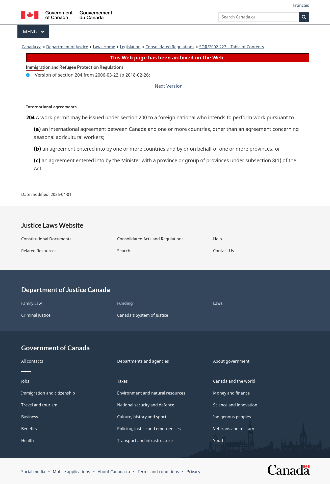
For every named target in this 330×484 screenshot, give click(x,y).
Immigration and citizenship (48, 393)
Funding (125, 303)
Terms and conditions (158, 471)
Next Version (169, 86)
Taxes (122, 381)
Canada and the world (234, 381)
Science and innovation (235, 405)
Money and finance (231, 393)
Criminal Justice (35, 315)
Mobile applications (71, 471)
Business (29, 417)
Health (27, 440)
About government (231, 361)
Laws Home (104, 47)
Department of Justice (67, 47)
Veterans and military (233, 428)
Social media (33, 471)
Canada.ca (31, 47)
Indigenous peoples (232, 417)
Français (301, 5)
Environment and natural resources (151, 393)
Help (217, 239)
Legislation (130, 47)
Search (123, 250)
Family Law (31, 303)
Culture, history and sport (141, 417)
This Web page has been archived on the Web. (167, 57)
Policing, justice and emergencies (149, 428)
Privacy (193, 471)
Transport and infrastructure (145, 440)
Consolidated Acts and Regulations (150, 239)
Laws (218, 303)
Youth (218, 440)
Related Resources (39, 250)
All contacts (32, 361)
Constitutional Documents (46, 239)
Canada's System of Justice (142, 315)
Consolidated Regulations (169, 47)
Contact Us (223, 250)
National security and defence (145, 405)
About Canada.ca (114, 471)
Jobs (25, 381)
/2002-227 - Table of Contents (231, 47)
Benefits (29, 428)
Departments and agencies (143, 361)
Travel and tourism (39, 405)
